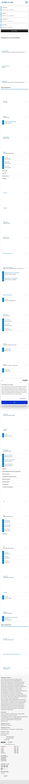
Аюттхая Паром (15, 682)
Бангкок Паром (21, 682)
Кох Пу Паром (18, 692)
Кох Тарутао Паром (19, 693)
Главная (2, 713)
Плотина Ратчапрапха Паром (20, 702)
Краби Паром (24, 695)
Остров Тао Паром (4, 702)
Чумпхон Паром (10, 709)
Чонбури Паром (4, 709)
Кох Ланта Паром (10, 689)
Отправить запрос (5, 733)
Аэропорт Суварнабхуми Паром (16, 680)
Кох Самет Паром (12, 693)
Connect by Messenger (7, 736)
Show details (22, 398)
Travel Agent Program (19, 729)
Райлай (4, 178)
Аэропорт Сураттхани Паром (6, 682)
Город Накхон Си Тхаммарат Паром (7, 683)
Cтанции (19, 713)
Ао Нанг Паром (3, 679)
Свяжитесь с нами (4, 721)
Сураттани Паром (11, 706)
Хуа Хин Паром (14, 708)
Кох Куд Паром (3, 689)
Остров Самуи (6, 481)
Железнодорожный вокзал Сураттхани (11, 471)
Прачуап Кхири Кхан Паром (6, 703)
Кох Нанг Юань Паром (5, 692)
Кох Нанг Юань (6, 474)
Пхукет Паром (20, 703)
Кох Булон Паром (4, 687)
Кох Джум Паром (11, 687)
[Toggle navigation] (27, 2)
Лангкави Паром (23, 696)
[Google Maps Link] (2, 769)
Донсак (4, 468)
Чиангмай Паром (21, 708)
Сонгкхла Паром (4, 706)
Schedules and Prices (13, 713)
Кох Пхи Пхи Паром (4, 693)
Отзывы (15, 715)
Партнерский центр (4, 729)
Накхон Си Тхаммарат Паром (6, 699)
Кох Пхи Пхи (6, 176)
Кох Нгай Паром (12, 692)
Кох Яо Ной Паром (10, 695)
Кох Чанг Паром (4, 695)
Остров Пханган (6, 479)
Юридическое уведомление (22, 716)
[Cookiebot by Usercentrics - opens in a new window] (22, 380)
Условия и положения (5, 718)
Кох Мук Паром (24, 690)
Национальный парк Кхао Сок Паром (19, 699)
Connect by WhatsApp (7, 738)
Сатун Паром (15, 705)
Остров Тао (5, 484)
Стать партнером (12, 729)
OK (14, 402)
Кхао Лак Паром (4, 696)
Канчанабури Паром (22, 686)
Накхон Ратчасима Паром (13, 698)
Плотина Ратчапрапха (8, 487)
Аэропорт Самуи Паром (5, 680)
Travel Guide (14, 716)
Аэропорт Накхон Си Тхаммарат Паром (14, 679)
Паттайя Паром (11, 702)
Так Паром (17, 706)
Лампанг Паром (10, 696)
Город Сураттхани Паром (19, 683)
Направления (6, 713)
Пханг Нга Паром (14, 703)
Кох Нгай (5, 170)
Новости (6, 715)
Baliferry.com (9, 725)
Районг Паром (9, 705)
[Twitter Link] (4, 766)
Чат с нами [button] (3, 735)
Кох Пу (4, 173)
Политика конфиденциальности (15, 718)
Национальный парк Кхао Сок (9, 476)
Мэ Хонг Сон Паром (4, 698)
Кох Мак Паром (17, 690)
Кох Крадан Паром (18, 687)
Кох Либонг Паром (4, 690)
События (2, 715)
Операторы (11, 715)
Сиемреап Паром (21, 705)
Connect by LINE (5, 739)
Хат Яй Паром (8, 708)
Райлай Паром (3, 705)
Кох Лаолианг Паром (18, 689)
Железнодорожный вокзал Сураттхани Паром (9, 686)
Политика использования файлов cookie (8, 719)
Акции (23, 713)
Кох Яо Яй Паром (18, 695)
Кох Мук (5, 533)
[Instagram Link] (7, 766)
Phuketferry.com (3, 725)
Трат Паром (3, 708)
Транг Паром (21, 706)
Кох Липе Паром (11, 690)
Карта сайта (19, 719)
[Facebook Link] (2, 766)
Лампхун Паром (17, 696)
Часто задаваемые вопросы (6, 716)
